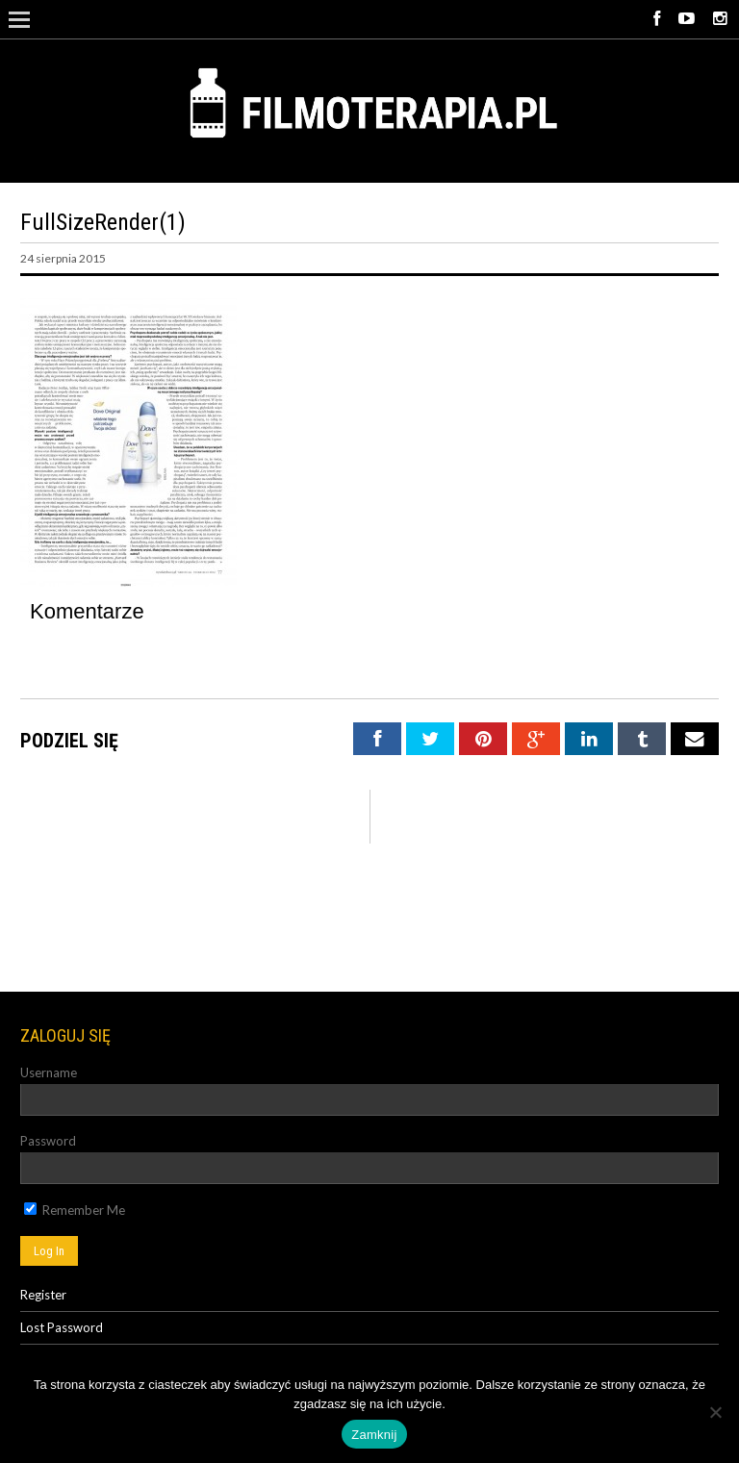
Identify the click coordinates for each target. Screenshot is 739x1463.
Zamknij (373, 1434)
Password (48, 1140)
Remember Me (74, 1210)
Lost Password (61, 1327)
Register (43, 1294)
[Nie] (715, 1412)
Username (48, 1072)
